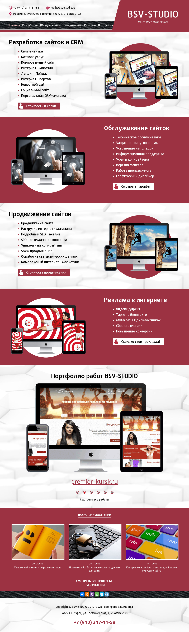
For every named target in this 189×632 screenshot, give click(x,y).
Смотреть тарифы (135, 186)
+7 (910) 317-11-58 (26, 7)
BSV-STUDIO (153, 16)
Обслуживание (50, 25)
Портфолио (106, 25)
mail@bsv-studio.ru (63, 7)
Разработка (30, 25)
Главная (14, 25)
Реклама (90, 25)
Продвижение (72, 25)
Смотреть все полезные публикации (94, 583)
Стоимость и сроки (41, 106)
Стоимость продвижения (46, 272)
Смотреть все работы (94, 499)
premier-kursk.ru (94, 481)
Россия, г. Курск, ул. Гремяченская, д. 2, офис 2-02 (47, 13)
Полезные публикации (94, 515)
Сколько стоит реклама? (140, 342)
